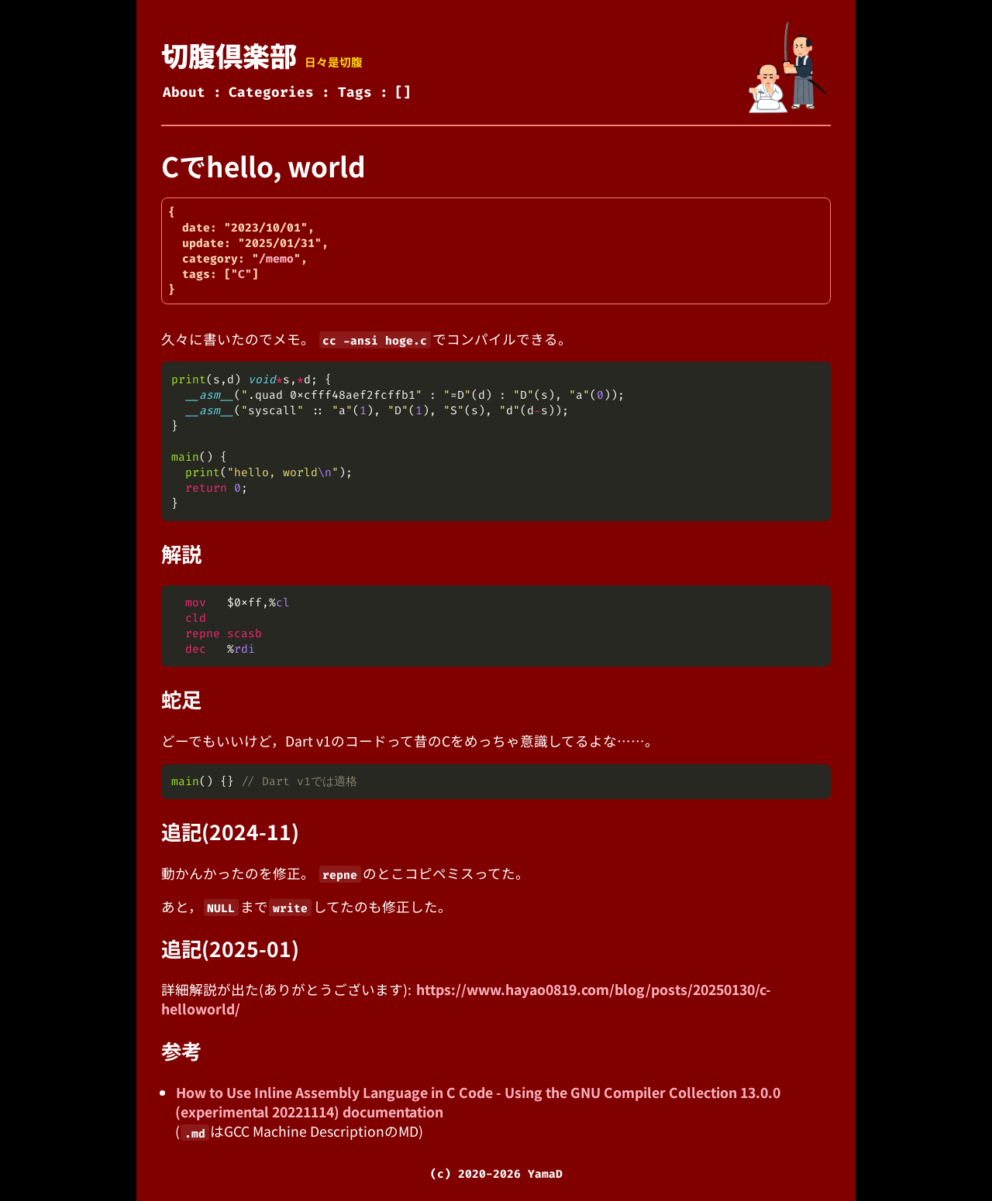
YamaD (545, 1174)
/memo (276, 258)
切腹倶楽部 (229, 54)
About (184, 92)
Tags (355, 92)
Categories (271, 92)
